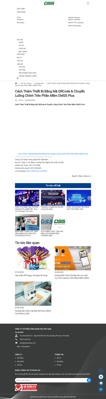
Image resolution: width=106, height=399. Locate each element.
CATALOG (22, 49)
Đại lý (19, 58)
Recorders (20, 23)
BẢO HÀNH (23, 52)
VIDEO (21, 42)
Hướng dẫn (39, 83)
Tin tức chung (25, 83)
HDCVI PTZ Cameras (76, 23)
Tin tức (20, 61)
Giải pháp (21, 54)
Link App (22, 67)
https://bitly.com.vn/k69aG (36, 171)
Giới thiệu (21, 9)
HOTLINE (22, 70)
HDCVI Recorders (74, 26)
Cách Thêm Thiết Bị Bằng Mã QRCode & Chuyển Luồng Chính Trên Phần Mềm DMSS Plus (53, 154)
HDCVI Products (74, 18)
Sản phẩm (19, 361)
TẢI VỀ (21, 45)
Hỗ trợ (20, 40)
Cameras (20, 20)
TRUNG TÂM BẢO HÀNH (28, 76)
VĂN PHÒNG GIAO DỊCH (27, 73)
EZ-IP (19, 18)
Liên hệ (20, 64)
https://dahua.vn (84, 176)
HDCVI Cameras (74, 20)
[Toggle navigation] (88, 3)
